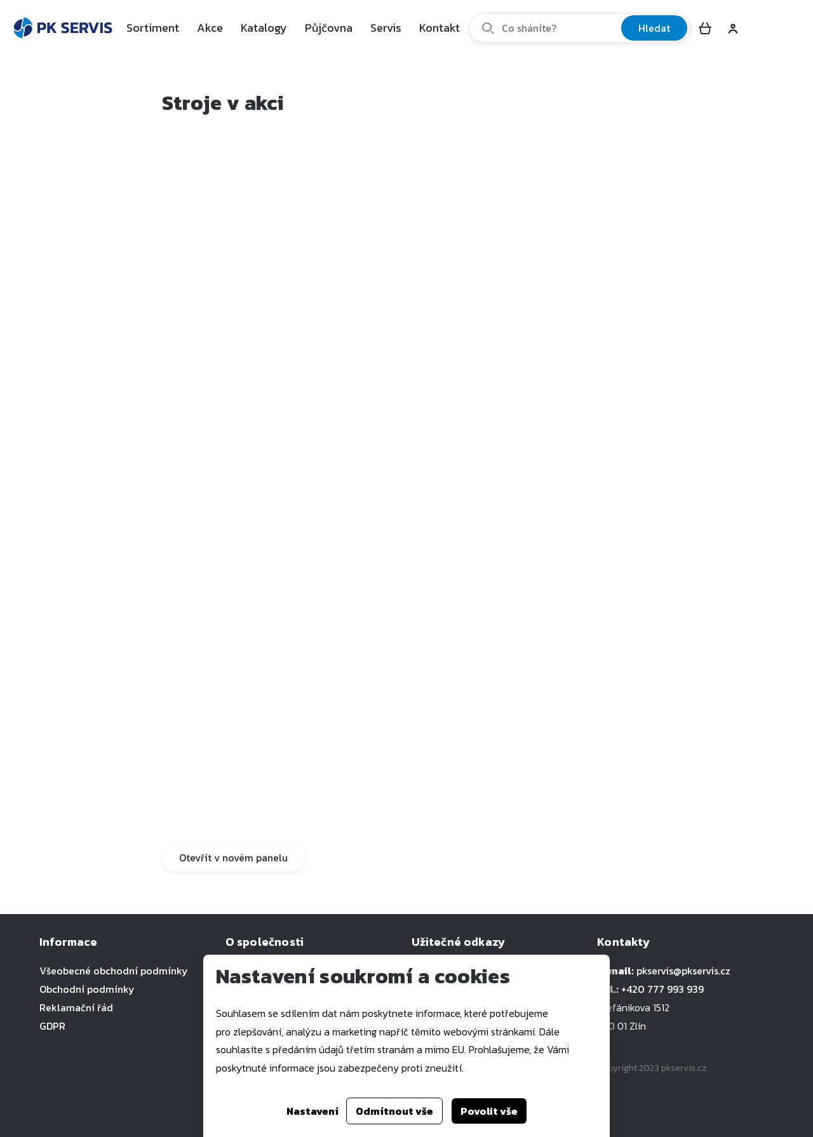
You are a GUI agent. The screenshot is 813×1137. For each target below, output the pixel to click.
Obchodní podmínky (87, 989)
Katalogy (264, 27)
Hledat (654, 28)
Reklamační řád (76, 1007)
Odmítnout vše (394, 1111)
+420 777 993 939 (662, 989)
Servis (385, 27)
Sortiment (152, 27)
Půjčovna (329, 27)
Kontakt (439, 27)
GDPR (52, 1025)
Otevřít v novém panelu (233, 857)
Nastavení (312, 1111)
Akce (210, 27)
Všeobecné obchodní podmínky (113, 970)
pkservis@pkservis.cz (683, 970)
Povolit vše (489, 1111)
